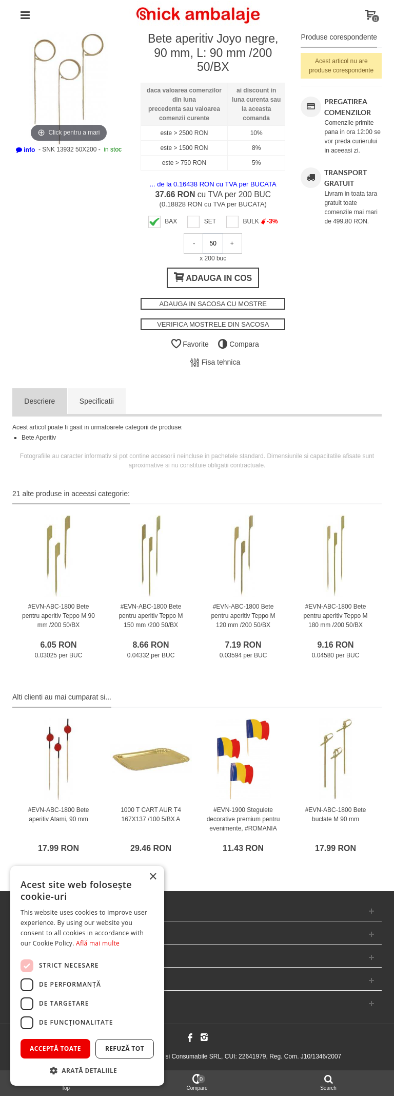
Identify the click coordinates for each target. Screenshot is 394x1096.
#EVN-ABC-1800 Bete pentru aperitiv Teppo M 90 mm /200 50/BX (58, 616)
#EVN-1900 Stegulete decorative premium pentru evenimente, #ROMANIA (243, 819)
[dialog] (87, 976)
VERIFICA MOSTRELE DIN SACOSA (213, 324)
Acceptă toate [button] (55, 1048)
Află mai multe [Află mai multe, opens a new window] (98, 943)
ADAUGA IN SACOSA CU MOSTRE (213, 304)
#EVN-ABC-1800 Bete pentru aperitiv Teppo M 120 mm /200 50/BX (243, 616)
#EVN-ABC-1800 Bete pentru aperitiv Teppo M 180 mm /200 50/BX (335, 616)
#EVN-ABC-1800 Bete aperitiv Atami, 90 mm (58, 814)
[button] (87, 1070)
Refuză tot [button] (124, 1048)
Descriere (39, 401)
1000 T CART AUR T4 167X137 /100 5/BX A (151, 814)
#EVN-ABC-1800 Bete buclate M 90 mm (335, 814)
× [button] (152, 877)
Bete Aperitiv (39, 437)
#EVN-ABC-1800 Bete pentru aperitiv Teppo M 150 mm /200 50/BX (151, 616)
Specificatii (97, 401)
